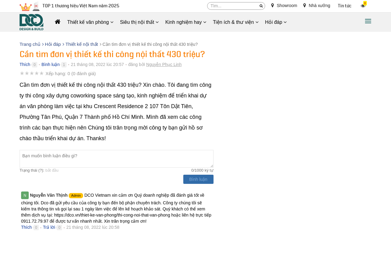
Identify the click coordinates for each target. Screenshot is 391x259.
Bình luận (51, 64)
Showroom (284, 5)
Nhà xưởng (316, 5)
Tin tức (345, 6)
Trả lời (49, 227)
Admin (76, 195)
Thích (25, 64)
